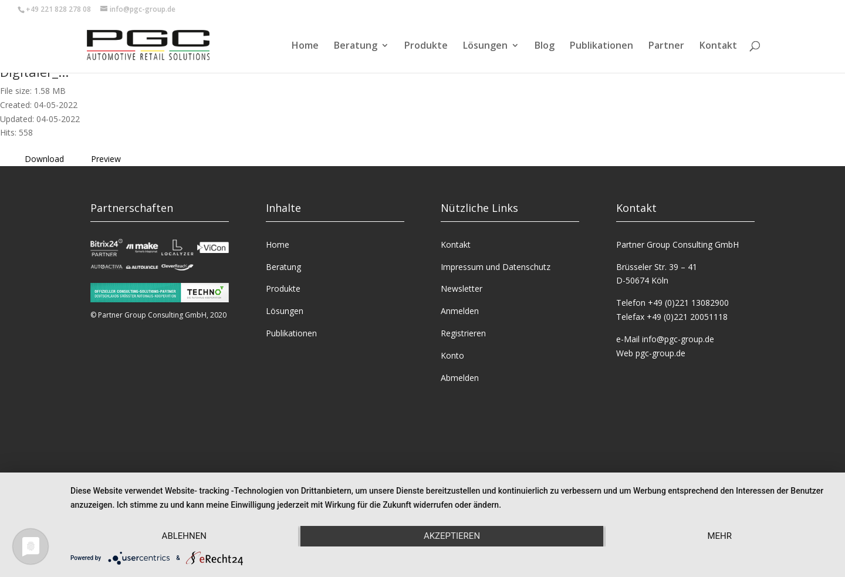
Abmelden (460, 377)
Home (305, 46)
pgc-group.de (660, 353)
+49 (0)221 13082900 (688, 302)
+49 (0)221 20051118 (687, 316)
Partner (666, 46)
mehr (719, 536)
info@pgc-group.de (678, 339)
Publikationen (601, 46)
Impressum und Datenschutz (495, 266)
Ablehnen (184, 536)
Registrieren (463, 333)
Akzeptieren (452, 536)
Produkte (426, 46)
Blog (545, 46)
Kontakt (718, 46)
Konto (452, 355)
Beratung (355, 46)
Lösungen (485, 46)
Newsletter (461, 288)
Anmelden (460, 310)
